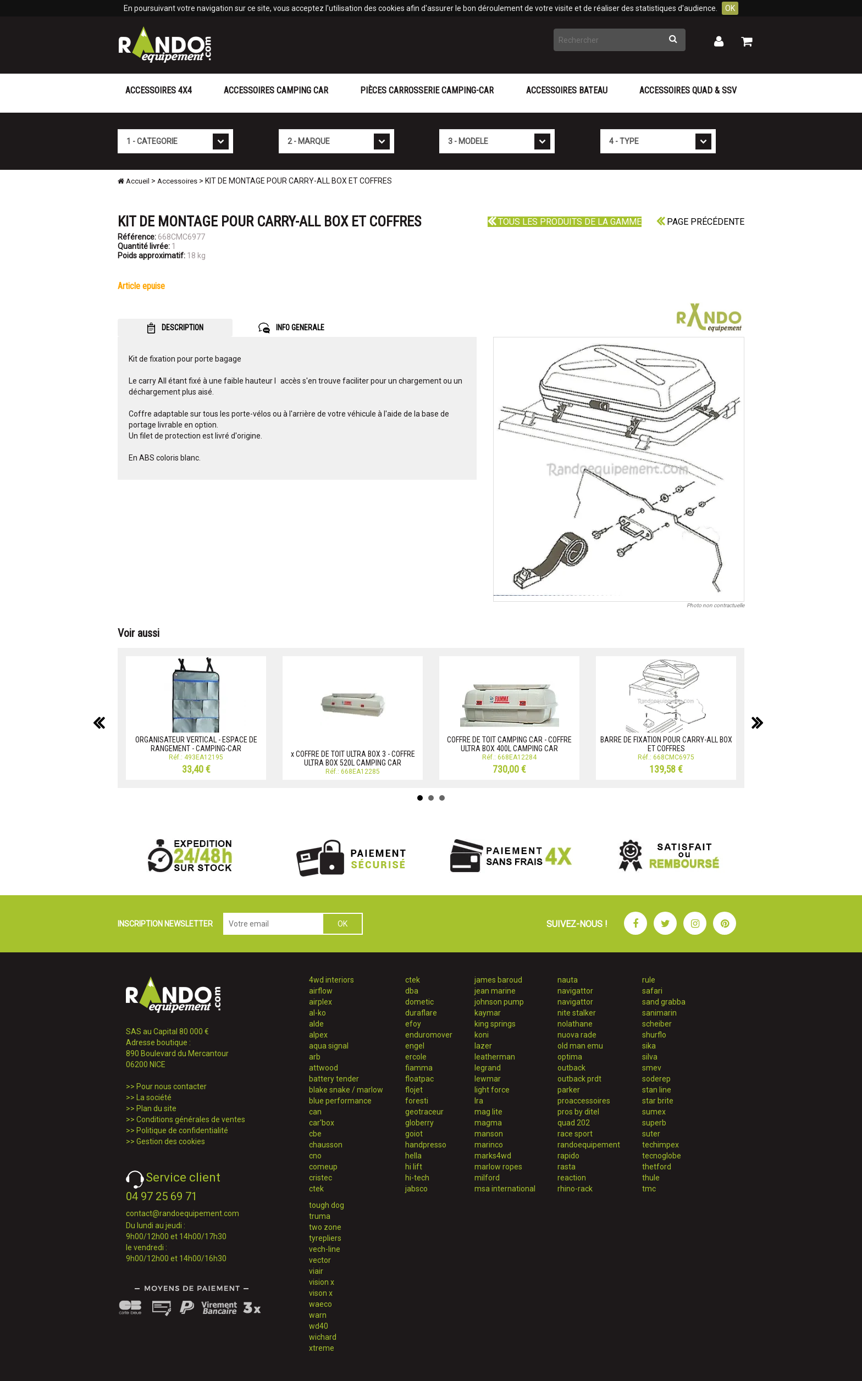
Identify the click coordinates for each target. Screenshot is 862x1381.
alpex (318, 1034)
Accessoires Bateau (566, 90)
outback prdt (579, 1078)
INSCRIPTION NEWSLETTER (165, 923)
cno (315, 1155)
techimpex (660, 1144)
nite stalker (576, 1012)
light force (492, 1089)
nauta (567, 979)
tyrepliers (325, 1238)
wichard (322, 1337)
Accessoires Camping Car (276, 90)
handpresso (425, 1144)
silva (649, 1056)
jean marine (495, 990)
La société (154, 1097)
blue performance (340, 1100)
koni (481, 1034)
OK (730, 8)
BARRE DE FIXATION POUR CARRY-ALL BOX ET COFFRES (666, 743)
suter (651, 1133)
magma (488, 1122)
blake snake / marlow (346, 1089)
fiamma (419, 1067)
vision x (321, 1282)
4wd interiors (331, 979)
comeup (323, 1166)
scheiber (657, 1023)
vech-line (324, 1249)
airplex (320, 1001)
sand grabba (664, 1001)
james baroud (498, 979)
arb (315, 1056)
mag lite (488, 1111)
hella (413, 1155)
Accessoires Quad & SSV (688, 90)
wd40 (318, 1326)
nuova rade (576, 1034)
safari (652, 990)
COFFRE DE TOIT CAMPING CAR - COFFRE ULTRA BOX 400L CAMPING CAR (509, 743)
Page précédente (700, 222)
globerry (419, 1122)
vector (320, 1260)
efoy (413, 1023)
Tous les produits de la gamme (565, 222)
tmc (649, 1188)
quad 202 (573, 1122)
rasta (566, 1166)
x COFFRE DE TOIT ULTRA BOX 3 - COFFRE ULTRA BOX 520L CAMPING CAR (353, 758)
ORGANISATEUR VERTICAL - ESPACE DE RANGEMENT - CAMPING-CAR (196, 743)
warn (318, 1315)
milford (487, 1177)
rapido (568, 1155)
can (315, 1111)
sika (649, 1045)
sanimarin (659, 1012)
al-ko (317, 1012)
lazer (483, 1045)
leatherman (494, 1056)
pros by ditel (578, 1111)
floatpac (419, 1078)
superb (654, 1122)
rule (648, 979)
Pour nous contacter (171, 1086)
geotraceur (424, 1111)
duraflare (421, 1012)
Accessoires (177, 181)
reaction (571, 1177)
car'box (321, 1122)
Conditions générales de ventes (190, 1119)
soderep (656, 1078)
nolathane (575, 1023)
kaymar (487, 1012)
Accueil (134, 181)
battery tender (334, 1078)
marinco (488, 1144)
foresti (416, 1100)
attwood (323, 1067)
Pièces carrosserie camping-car (427, 90)
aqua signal (329, 1045)
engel (414, 1045)
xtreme (321, 1348)
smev (651, 1067)
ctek (316, 1188)
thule (651, 1177)
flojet (414, 1089)
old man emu (580, 1045)
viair (316, 1271)
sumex (654, 1111)
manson (488, 1133)
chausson (325, 1144)
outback (571, 1067)
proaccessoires (583, 1100)
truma (319, 1216)
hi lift (413, 1166)
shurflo (654, 1034)
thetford (656, 1166)
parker (568, 1089)
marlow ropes (498, 1166)
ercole (416, 1056)
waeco (320, 1304)
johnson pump (499, 1001)
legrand (487, 1067)
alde (316, 1023)
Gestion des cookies (170, 1141)
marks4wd (492, 1155)
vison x (321, 1293)
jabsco (416, 1188)
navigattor (575, 990)
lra (478, 1100)
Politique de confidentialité (182, 1130)
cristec (320, 1177)
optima (569, 1056)
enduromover (428, 1034)
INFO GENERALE (291, 328)
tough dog (326, 1205)
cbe (315, 1133)
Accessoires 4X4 (158, 90)
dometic (419, 1001)
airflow (321, 990)
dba (411, 990)
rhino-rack (575, 1188)
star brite (657, 1100)
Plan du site (156, 1108)
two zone (325, 1227)
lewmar (487, 1078)
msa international (504, 1188)
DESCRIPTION (175, 328)
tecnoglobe (661, 1155)
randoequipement (588, 1144)
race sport (575, 1133)
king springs (495, 1023)
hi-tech (417, 1177)
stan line (656, 1089)
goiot (414, 1133)
